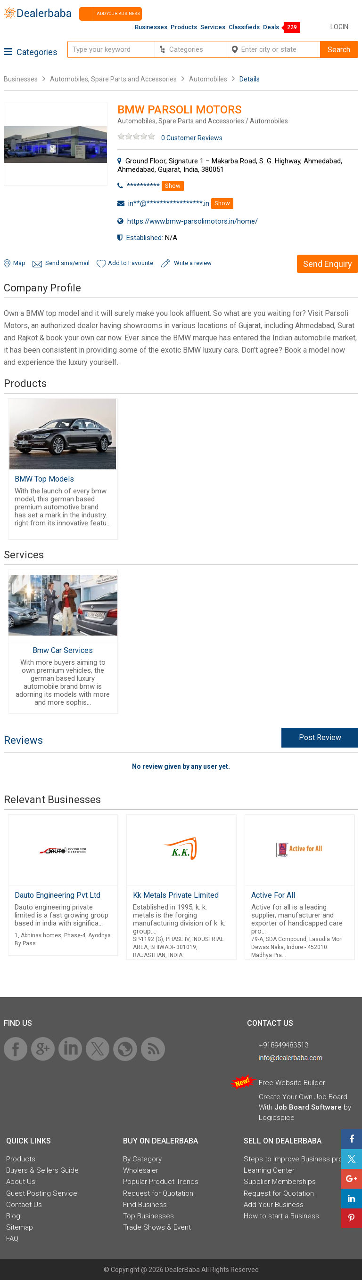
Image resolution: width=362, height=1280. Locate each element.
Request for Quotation (158, 1193)
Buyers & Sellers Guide (42, 1170)
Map (19, 262)
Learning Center (269, 1170)
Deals (271, 27)
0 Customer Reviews (191, 138)
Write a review (193, 262)
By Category (142, 1159)
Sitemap (19, 1227)
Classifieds (244, 27)
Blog (13, 1216)
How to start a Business (281, 1216)
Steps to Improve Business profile (298, 1159)
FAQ (12, 1238)
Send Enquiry (327, 264)
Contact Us (24, 1204)
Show (173, 185)
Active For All (273, 895)
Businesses (151, 27)
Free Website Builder (292, 1083)
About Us (20, 1181)
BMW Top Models (44, 479)
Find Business (145, 1204)
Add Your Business (274, 1204)
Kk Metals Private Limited (176, 895)
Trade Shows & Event (157, 1227)
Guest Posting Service (41, 1193)
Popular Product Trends (160, 1181)
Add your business (109, 14)
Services (212, 27)
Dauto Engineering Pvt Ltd (57, 895)
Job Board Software (308, 1107)
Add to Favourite (130, 262)
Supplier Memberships (280, 1181)
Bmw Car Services (63, 650)
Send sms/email (67, 262)
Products (184, 27)
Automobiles (208, 79)
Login (339, 27)
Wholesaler (140, 1170)
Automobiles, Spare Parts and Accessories (113, 79)
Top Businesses (148, 1216)
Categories (31, 52)
